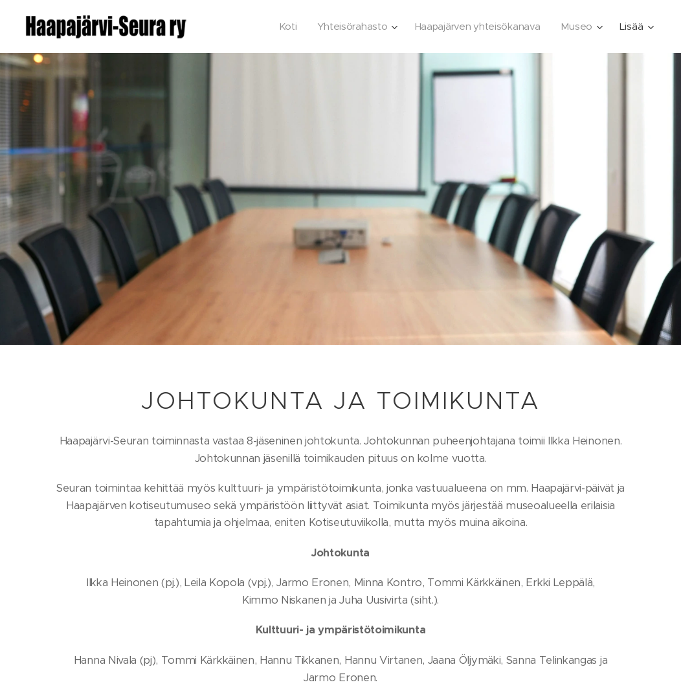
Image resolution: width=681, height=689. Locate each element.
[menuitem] (283, 26)
